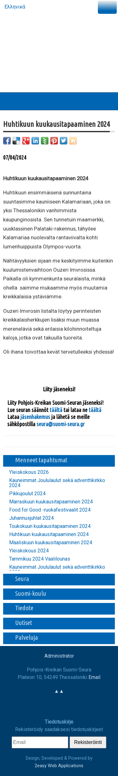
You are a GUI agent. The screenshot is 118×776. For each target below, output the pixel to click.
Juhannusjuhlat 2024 (31, 518)
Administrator (59, 656)
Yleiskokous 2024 (29, 550)
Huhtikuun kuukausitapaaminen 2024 (49, 534)
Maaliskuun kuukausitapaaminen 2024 (50, 542)
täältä (57, 410)
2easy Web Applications (59, 765)
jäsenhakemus (35, 417)
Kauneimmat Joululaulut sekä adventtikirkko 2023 (57, 570)
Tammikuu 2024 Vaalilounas (39, 559)
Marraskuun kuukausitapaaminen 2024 (51, 501)
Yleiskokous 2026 (29, 472)
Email (94, 677)
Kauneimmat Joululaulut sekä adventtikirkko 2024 (57, 483)
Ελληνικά (14, 7)
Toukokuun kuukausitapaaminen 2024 (50, 526)
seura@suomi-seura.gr (61, 424)
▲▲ (59, 691)
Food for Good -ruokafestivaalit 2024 (50, 510)
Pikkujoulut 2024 (27, 493)
